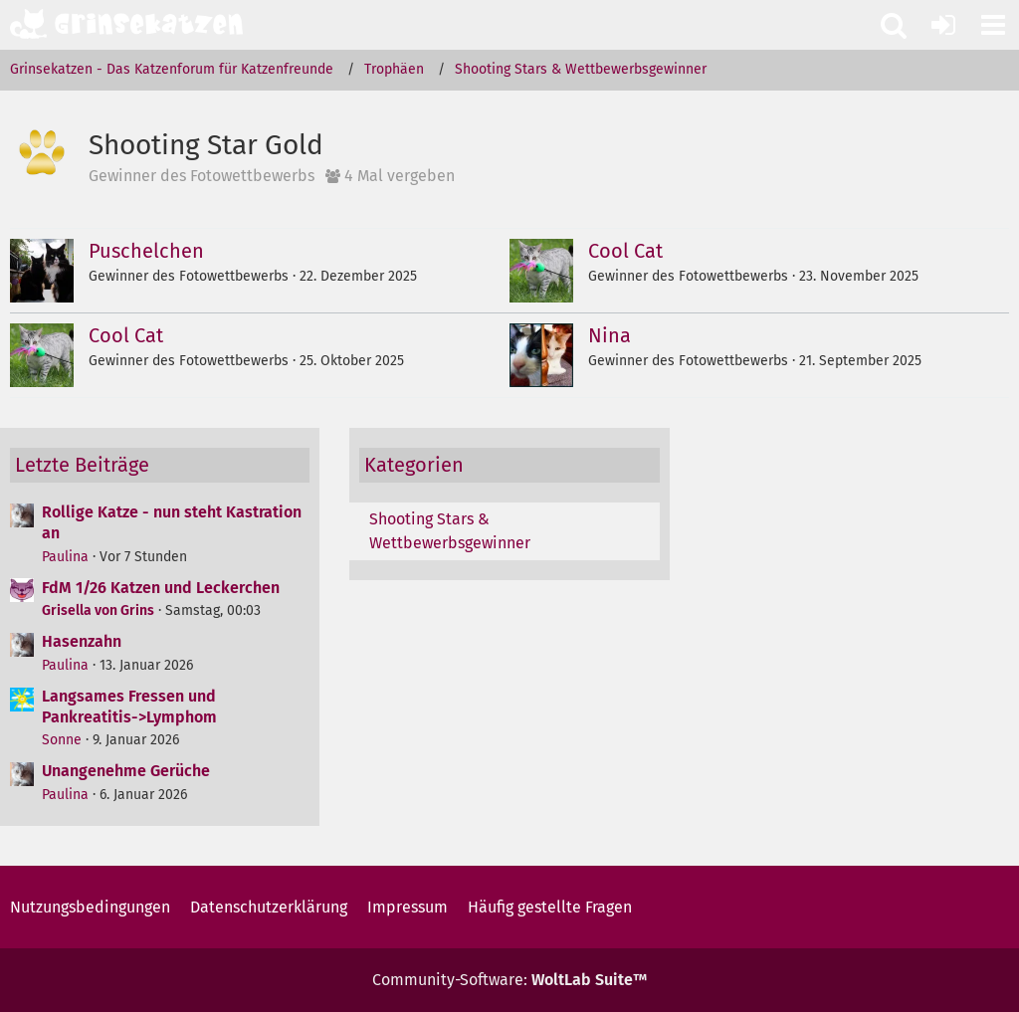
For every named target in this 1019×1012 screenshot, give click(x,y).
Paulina (65, 556)
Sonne (62, 739)
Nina (609, 335)
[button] (993, 25)
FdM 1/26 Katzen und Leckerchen (161, 587)
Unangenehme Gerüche (126, 770)
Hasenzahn (81, 641)
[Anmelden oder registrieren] (943, 25)
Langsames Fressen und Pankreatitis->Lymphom (129, 706)
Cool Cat (625, 251)
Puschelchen (146, 251)
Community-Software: (509, 979)
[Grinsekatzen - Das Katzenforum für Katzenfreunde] (126, 24)
